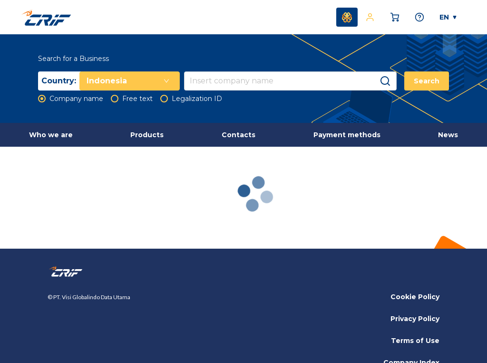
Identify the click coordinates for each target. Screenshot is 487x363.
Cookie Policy (414, 296)
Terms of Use (415, 340)
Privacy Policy (414, 318)
